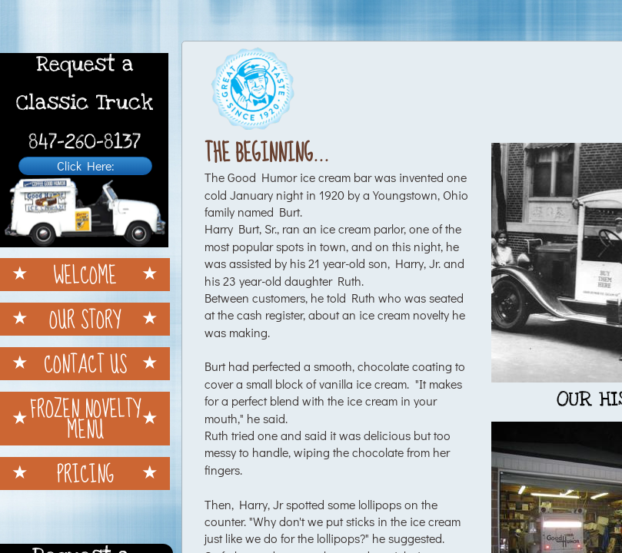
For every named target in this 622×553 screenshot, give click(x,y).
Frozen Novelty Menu (85, 418)
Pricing (85, 473)
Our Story (85, 319)
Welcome (85, 274)
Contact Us (85, 363)
